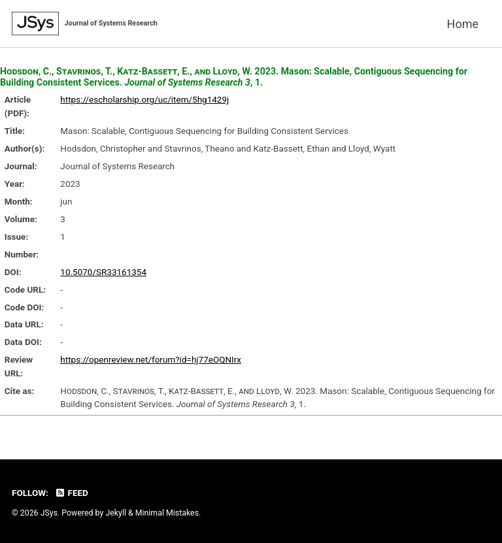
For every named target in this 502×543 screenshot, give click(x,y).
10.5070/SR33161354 (103, 272)
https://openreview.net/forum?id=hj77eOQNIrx (150, 360)
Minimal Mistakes (167, 513)
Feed (71, 493)
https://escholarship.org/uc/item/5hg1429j (144, 99)
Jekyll (115, 513)
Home (462, 24)
